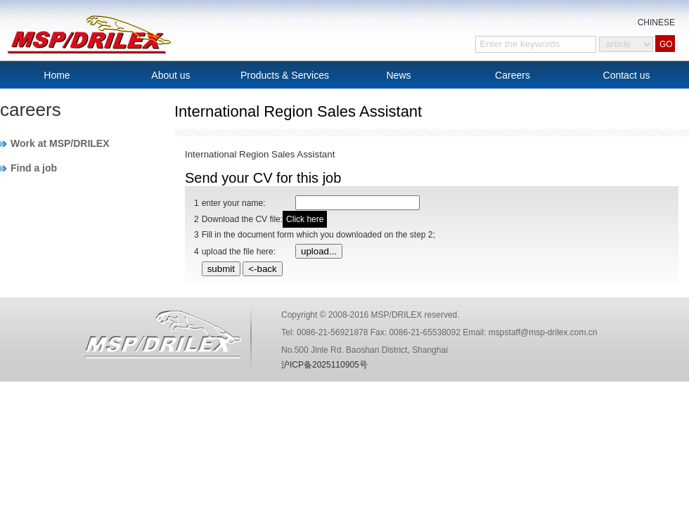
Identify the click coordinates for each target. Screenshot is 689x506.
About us (170, 75)
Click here (304, 219)
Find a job (34, 168)
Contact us (626, 75)
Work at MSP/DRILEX (60, 143)
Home (57, 75)
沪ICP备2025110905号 (324, 365)
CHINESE (656, 22)
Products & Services (284, 75)
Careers (512, 75)
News (398, 75)
